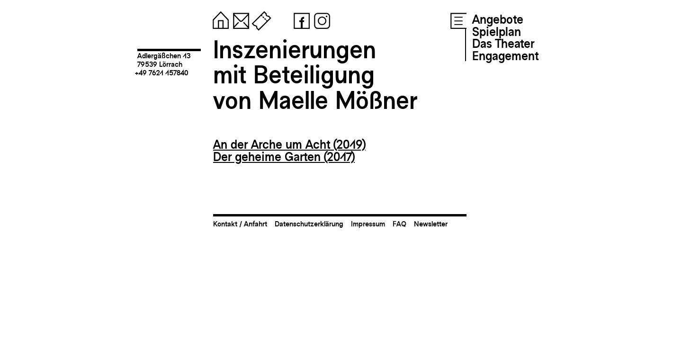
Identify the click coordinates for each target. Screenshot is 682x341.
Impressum (368, 223)
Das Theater (503, 43)
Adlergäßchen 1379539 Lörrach (163, 60)
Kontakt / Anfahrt (240, 223)
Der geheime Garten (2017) (284, 156)
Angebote (497, 19)
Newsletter (431, 223)
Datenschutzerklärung (309, 223)
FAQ (399, 223)
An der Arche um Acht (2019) (289, 144)
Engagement (505, 55)
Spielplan (496, 31)
